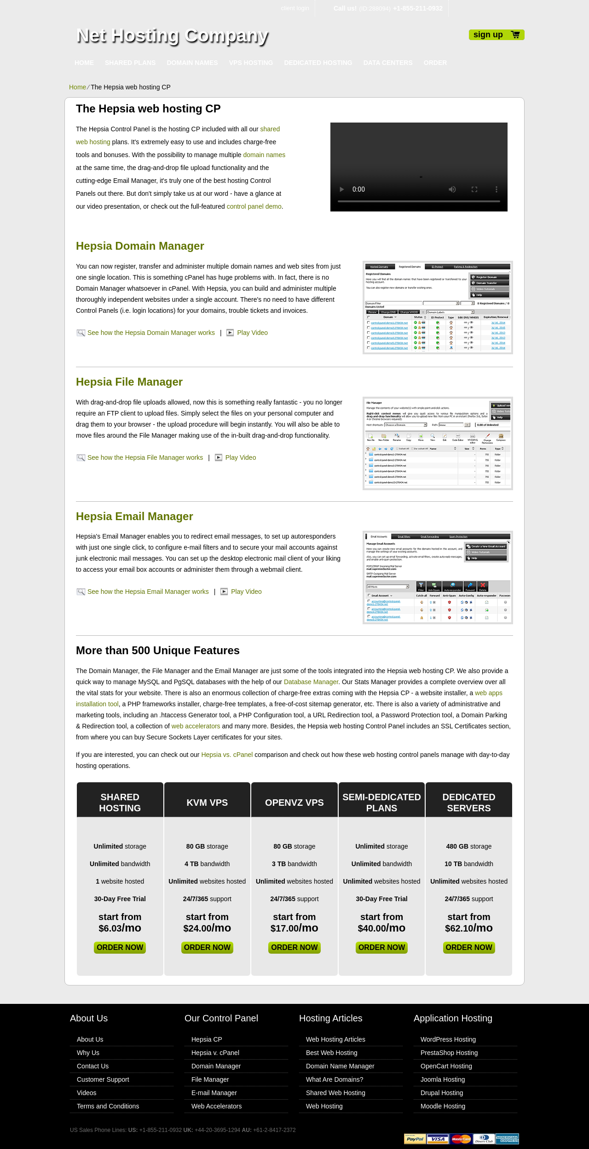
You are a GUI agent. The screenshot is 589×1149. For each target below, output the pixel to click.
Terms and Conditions (108, 1106)
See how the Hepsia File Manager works (145, 457)
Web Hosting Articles (335, 1039)
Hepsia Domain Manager (140, 246)
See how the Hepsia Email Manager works (148, 591)
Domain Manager (216, 1066)
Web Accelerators (216, 1106)
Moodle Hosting (443, 1106)
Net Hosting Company (172, 35)
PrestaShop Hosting (449, 1052)
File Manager (210, 1079)
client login (295, 8)
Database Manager (311, 682)
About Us (90, 1039)
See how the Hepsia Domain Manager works (151, 332)
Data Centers (388, 62)
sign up (488, 34)
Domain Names (192, 62)
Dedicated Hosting (318, 62)
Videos (87, 1092)
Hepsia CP (206, 1039)
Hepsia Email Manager (134, 516)
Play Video (252, 332)
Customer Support (103, 1079)
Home (84, 62)
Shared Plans (130, 62)
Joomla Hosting (443, 1079)
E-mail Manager (214, 1092)
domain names (264, 154)
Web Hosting (324, 1106)
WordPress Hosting (448, 1039)
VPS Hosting (251, 62)
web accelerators (196, 726)
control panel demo (254, 206)
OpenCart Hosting (446, 1066)
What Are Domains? (335, 1079)
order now (120, 947)
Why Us (88, 1052)
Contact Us (93, 1066)
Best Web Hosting (332, 1052)
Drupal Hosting (442, 1092)
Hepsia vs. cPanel (227, 754)
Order (435, 62)
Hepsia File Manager (129, 381)
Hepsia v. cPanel (215, 1052)
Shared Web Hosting (335, 1092)
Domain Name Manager (340, 1066)
